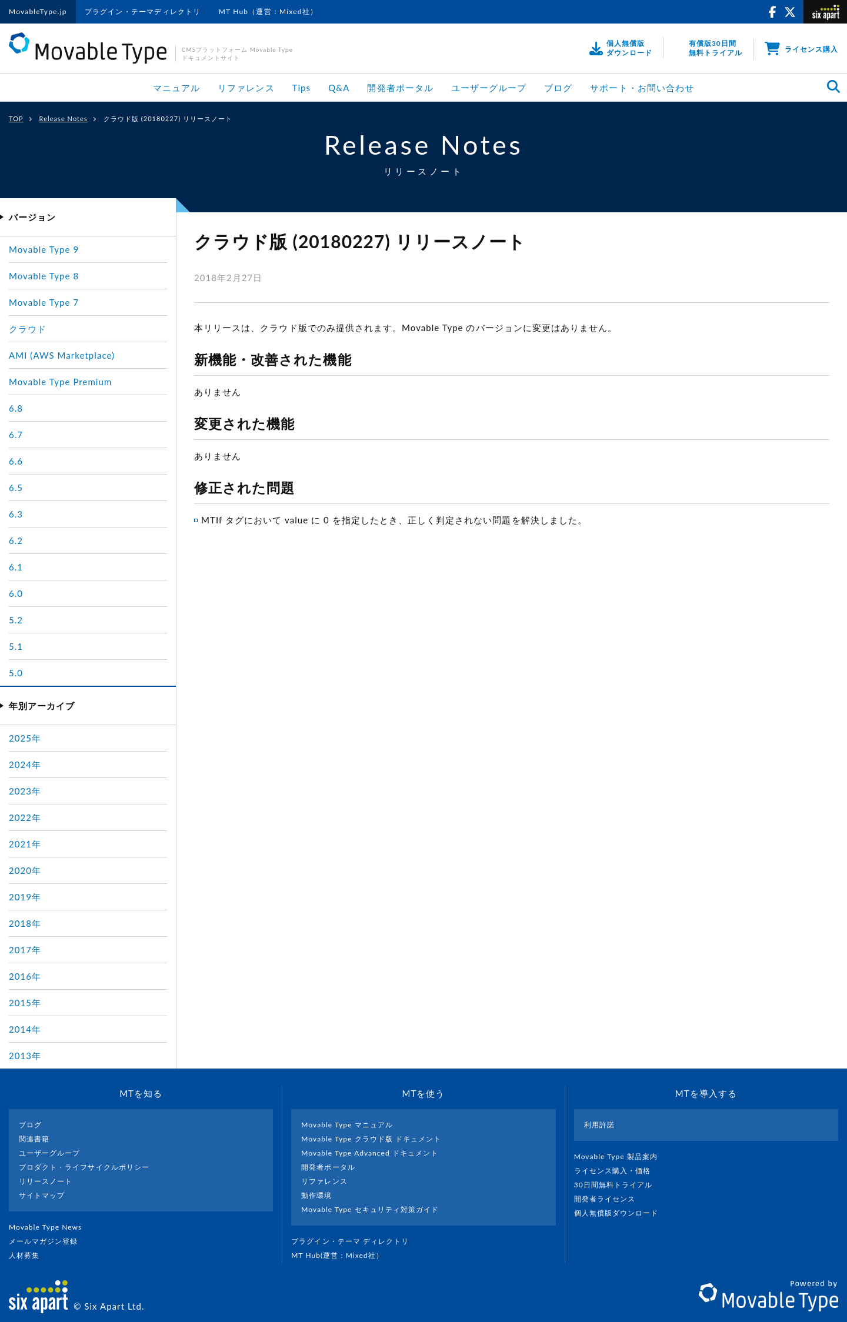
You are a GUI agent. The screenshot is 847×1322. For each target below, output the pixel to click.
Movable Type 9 (44, 249)
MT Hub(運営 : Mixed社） (342, 1255)
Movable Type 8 (44, 276)
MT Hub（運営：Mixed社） (268, 11)
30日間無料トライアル (618, 1184)
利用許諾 (599, 1124)
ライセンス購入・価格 (617, 1170)
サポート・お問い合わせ (642, 87)
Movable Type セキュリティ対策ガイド (370, 1209)
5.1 (16, 646)
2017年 (25, 949)
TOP (16, 118)
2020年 (25, 870)
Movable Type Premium (60, 381)
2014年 (25, 1029)
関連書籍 (34, 1138)
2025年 (25, 738)
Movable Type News (50, 1227)
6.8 (16, 408)
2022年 (25, 817)
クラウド (27, 328)
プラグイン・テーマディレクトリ (143, 11)
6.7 (16, 434)
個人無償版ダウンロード (621, 1213)
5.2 (16, 620)
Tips (301, 87)
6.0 (16, 593)
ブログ (558, 87)
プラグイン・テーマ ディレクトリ (354, 1241)
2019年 (25, 897)
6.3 (16, 514)
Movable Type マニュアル (347, 1124)
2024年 (25, 764)
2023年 (25, 791)
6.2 (16, 540)
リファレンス (246, 87)
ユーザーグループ (488, 87)
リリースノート (45, 1181)
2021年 (25, 844)
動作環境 (316, 1195)
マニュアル (176, 87)
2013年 (25, 1055)
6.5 (16, 487)
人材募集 (29, 1255)
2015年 (25, 1002)
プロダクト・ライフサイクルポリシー (84, 1167)
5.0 (16, 672)
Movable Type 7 (44, 302)
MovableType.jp (38, 11)
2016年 (25, 976)
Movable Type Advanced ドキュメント (369, 1153)
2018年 (25, 923)
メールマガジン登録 (48, 1241)
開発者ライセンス (609, 1198)
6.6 (16, 461)
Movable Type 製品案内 (621, 1156)
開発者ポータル (400, 87)
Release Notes (63, 118)
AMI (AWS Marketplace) (62, 355)
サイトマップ (42, 1195)
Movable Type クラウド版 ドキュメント (371, 1138)
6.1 (16, 567)
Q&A (338, 87)
